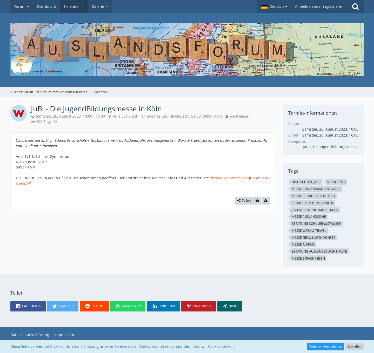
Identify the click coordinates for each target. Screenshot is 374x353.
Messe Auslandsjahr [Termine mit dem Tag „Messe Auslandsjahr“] (309, 216)
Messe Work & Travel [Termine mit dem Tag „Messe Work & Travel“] (309, 230)
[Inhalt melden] (266, 201)
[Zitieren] (257, 201)
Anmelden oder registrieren (319, 6)
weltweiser (239, 116)
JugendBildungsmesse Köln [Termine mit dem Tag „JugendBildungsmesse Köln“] (315, 210)
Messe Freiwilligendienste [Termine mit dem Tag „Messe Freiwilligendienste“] (313, 237)
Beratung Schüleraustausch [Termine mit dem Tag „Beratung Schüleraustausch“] (317, 223)
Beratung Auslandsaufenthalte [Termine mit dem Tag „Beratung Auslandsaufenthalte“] (319, 251)
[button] (274, 6)
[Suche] (356, 6)
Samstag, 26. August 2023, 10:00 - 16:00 (70, 116)
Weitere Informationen (325, 346)
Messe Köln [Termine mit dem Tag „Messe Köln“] (336, 182)
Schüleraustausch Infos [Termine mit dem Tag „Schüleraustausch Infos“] (313, 203)
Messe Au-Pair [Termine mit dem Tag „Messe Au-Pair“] (303, 244)
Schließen (355, 346)
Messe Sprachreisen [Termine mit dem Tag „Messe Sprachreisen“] (308, 258)
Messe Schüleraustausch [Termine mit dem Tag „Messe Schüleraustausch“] (313, 196)
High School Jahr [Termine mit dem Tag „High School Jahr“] (306, 182)
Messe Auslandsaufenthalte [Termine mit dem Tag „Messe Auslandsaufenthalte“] (316, 189)
